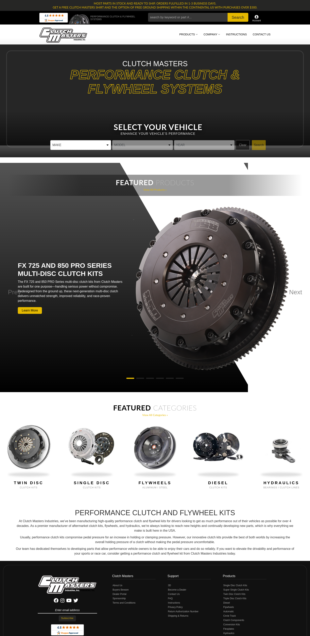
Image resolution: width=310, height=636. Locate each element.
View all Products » (155, 189)
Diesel (218, 483)
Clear (243, 145)
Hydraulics (281, 483)
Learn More (30, 310)
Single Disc (92, 483)
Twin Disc (28, 483)
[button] (198, 17)
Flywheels (155, 483)
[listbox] (80, 145)
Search (259, 145)
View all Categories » (155, 415)
